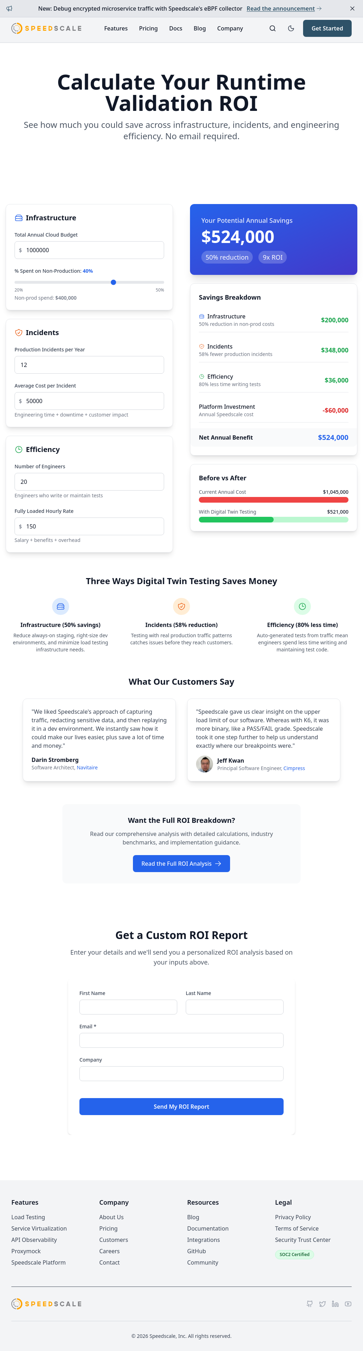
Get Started (327, 28)
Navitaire (87, 767)
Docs (175, 28)
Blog (200, 28)
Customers (113, 1240)
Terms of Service (297, 1228)
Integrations (203, 1240)
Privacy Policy (293, 1217)
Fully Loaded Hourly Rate (44, 511)
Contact (109, 1262)
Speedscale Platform (38, 1262)
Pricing (148, 28)
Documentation (208, 1228)
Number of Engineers (40, 466)
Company (230, 28)
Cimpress (294, 768)
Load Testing (28, 1217)
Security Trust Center (303, 1240)
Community (202, 1262)
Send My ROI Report (181, 1106)
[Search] (272, 28)
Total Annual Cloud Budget (46, 234)
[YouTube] (348, 1303)
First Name (92, 993)
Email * (87, 1026)
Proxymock (26, 1251)
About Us (111, 1217)
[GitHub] (309, 1303)
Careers (109, 1251)
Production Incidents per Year (50, 349)
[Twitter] (322, 1303)
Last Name (198, 993)
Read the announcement (284, 8)
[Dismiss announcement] (352, 8)
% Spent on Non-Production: (54, 270)
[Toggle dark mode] (291, 28)
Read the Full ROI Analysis (181, 863)
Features (116, 28)
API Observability (34, 1240)
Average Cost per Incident (45, 385)
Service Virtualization (39, 1228)
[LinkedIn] (335, 1303)
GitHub (196, 1251)
